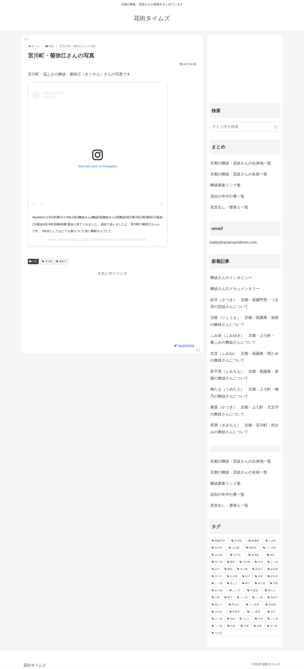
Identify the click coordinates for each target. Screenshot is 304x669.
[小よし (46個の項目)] (245, 619)
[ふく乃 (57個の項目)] (236, 590)
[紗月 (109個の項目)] (272, 555)
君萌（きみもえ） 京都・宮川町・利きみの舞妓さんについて (244, 428)
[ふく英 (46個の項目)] (217, 619)
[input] (244, 126)
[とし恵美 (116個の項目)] (270, 548)
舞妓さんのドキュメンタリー (235, 289)
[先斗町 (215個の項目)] (218, 548)
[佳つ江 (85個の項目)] (217, 576)
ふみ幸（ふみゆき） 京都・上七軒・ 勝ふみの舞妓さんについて (242, 338)
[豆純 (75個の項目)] (259, 576)
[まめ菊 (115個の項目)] (218, 555)
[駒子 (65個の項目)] (246, 583)
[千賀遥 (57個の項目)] (253, 590)
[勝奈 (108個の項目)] (231, 562)
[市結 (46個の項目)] (231, 619)
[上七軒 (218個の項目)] (272, 541)
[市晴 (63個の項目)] (274, 583)
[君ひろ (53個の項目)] (218, 605)
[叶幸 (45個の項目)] (259, 619)
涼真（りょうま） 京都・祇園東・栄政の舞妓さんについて (244, 320)
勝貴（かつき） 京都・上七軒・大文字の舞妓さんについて (244, 410)
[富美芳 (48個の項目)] (236, 612)
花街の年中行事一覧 (227, 196)
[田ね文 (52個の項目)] (235, 605)
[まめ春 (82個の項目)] (232, 576)
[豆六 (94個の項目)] (216, 569)
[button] (276, 127)
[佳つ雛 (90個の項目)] (242, 569)
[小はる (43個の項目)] (245, 633)
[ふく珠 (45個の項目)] (217, 626)
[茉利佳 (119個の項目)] (252, 548)
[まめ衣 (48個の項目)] (218, 612)
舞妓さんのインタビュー (231, 278)
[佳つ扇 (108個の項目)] (217, 562)
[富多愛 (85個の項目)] (273, 569)
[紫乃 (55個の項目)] (228, 597)
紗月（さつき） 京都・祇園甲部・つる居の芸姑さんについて (244, 303)
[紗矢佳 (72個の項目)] (273, 576)
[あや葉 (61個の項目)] (218, 590)
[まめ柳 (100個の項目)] (245, 562)
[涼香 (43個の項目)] (258, 626)
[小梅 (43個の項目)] (245, 626)
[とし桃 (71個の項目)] (217, 583)
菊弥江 (63, 261)
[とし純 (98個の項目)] (273, 562)
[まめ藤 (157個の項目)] (235, 548)
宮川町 (49, 261)
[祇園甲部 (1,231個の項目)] (219, 541)
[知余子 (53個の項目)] (273, 597)
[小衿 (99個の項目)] (259, 562)
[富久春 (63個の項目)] (260, 583)
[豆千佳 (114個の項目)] (237, 555)
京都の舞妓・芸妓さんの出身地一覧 (240, 163)
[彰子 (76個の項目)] (246, 576)
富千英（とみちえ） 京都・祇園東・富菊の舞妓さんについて (244, 374)
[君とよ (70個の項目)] (232, 583)
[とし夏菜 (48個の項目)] (255, 612)
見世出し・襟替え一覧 (229, 207)
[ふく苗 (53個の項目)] (257, 597)
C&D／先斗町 (81, 239)
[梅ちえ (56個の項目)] (271, 590)
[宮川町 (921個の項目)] (237, 541)
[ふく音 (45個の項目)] (273, 619)
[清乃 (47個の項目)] (273, 612)
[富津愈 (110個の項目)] (255, 555)
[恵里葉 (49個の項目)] (272, 605)
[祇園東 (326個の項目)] (255, 541)
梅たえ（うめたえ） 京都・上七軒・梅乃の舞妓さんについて (244, 392)
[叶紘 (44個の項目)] (231, 626)
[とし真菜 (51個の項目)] (253, 605)
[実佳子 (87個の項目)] (257, 569)
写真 (34, 261)
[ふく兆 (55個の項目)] (242, 597)
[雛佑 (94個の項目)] (228, 569)
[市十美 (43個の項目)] (272, 626)
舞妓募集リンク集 (225, 185)
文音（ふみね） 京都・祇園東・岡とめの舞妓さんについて (244, 356)
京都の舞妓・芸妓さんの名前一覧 (238, 174)
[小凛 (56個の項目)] (216, 597)
